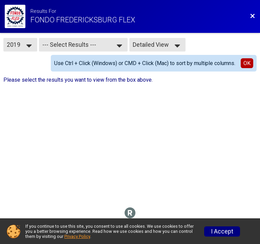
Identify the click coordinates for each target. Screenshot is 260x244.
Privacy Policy (77, 236)
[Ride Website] (17, 16)
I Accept (222, 231)
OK (247, 63)
